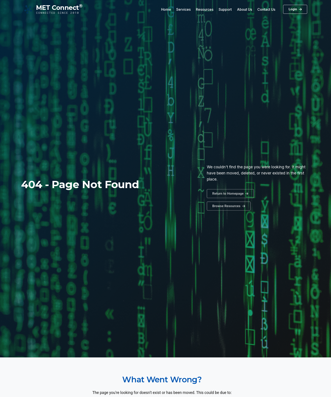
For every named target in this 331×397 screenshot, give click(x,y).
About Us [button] (244, 9)
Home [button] (166, 9)
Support (225, 9)
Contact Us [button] (266, 9)
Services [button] (183, 9)
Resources (204, 9)
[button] (229, 209)
